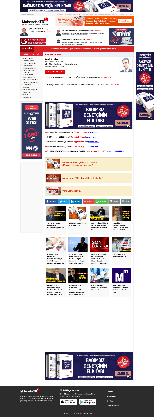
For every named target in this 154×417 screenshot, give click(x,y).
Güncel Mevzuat (28, 75)
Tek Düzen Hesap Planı (30, 89)
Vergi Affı (26, 94)
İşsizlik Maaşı (29, 77)
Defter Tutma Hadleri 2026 (98, 14)
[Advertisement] (32, 198)
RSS (108, 14)
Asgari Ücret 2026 (70, 14)
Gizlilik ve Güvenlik (112, 405)
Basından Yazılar (28, 61)
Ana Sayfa (60, 14)
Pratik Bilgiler (27, 85)
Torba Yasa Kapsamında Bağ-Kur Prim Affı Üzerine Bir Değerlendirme (78, 77)
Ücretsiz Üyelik (111, 396)
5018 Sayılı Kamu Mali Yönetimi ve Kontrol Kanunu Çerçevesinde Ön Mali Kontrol (82, 85)
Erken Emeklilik (29, 68)
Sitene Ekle (114, 14)
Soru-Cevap (26, 87)
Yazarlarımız (27, 97)
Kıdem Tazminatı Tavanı (30, 82)
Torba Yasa (26, 92)
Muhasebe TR (66, 413)
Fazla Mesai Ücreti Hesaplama (29, 71)
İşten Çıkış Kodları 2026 (30, 80)
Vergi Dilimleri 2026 (83, 14)
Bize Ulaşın (129, 14)
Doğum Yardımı (28, 66)
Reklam (122, 14)
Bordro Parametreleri (29, 63)
